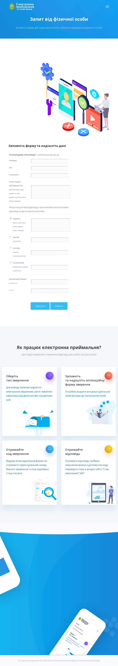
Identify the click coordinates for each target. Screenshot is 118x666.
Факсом (17, 239)
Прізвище (13, 161)
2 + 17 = (12, 290)
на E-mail (19, 252)
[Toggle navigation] (107, 6)
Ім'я (10, 168)
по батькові (14, 175)
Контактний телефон (17, 281)
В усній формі (20, 266)
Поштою (19, 224)
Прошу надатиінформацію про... (17, 191)
